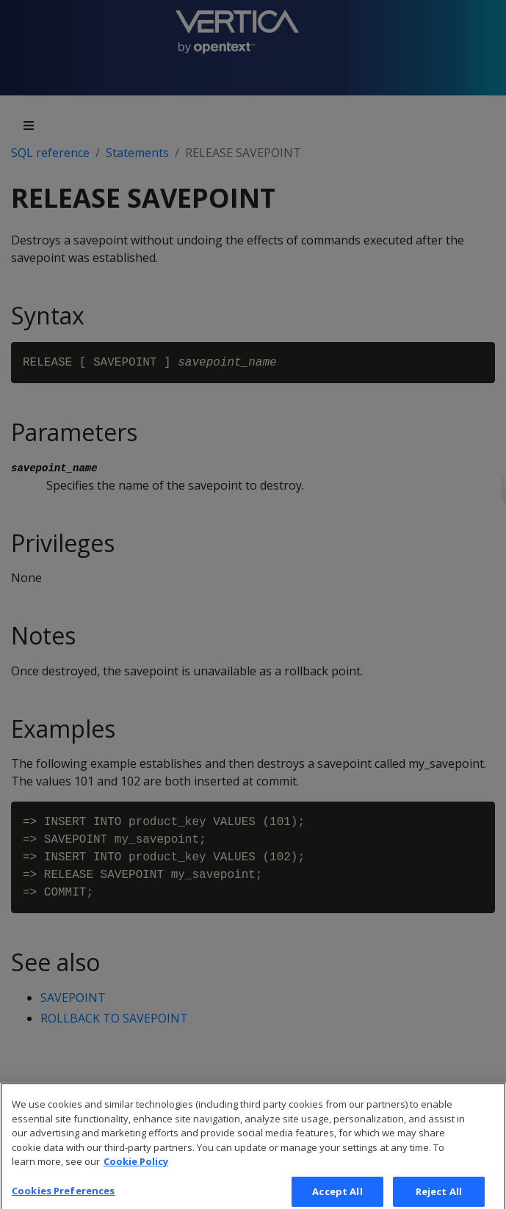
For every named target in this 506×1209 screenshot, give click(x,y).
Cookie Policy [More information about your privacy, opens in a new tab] (136, 1172)
